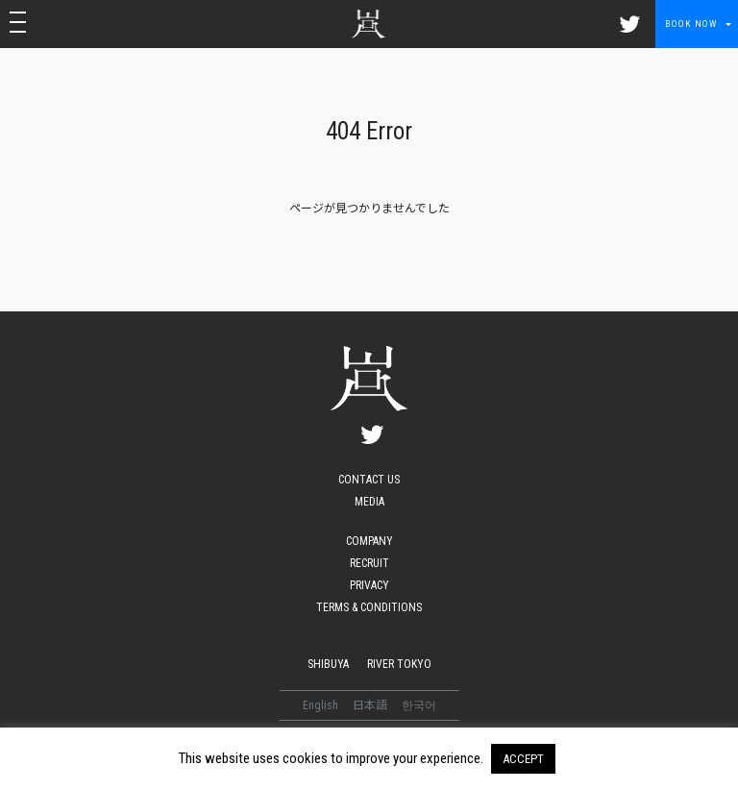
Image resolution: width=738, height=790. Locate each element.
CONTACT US (369, 479)
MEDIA (369, 501)
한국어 (419, 705)
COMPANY (369, 541)
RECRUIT (369, 563)
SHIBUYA (328, 664)
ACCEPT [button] (523, 759)
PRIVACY (369, 585)
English (322, 705)
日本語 (371, 705)
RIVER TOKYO (399, 664)
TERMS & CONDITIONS (369, 607)
